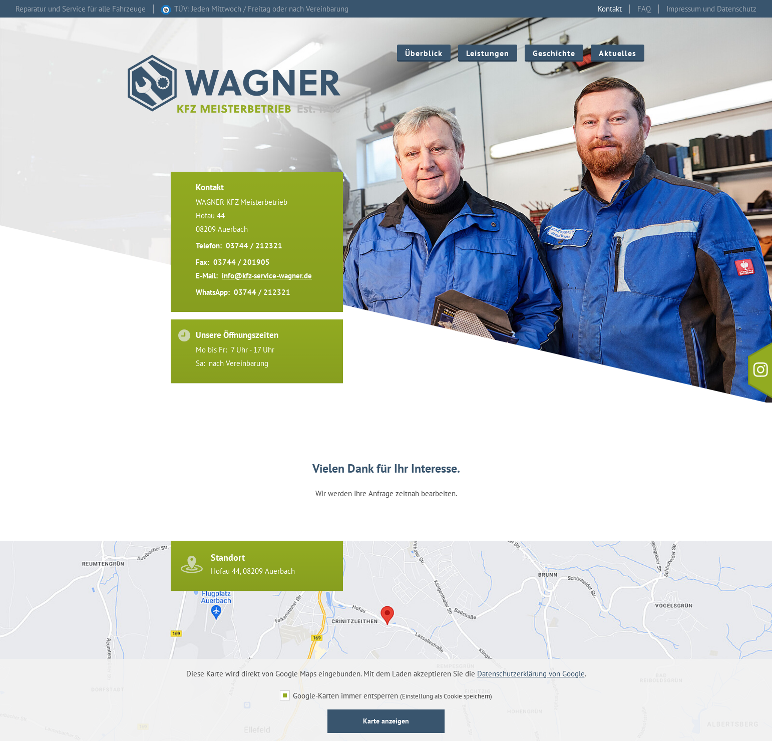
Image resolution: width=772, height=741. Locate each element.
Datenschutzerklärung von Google (531, 673)
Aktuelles (617, 53)
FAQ (644, 9)
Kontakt (610, 9)
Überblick (424, 53)
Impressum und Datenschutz (711, 9)
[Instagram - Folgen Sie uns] (760, 370)
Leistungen (487, 53)
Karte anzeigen (386, 720)
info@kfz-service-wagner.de (267, 275)
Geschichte (554, 53)
